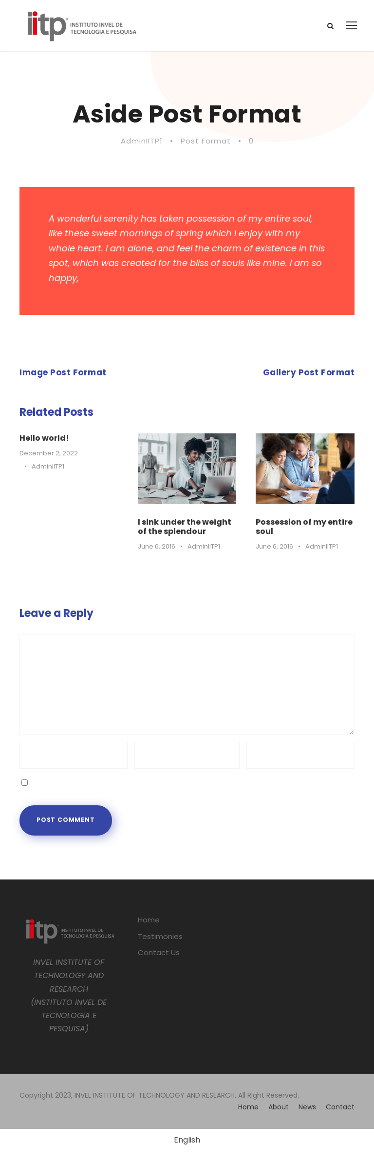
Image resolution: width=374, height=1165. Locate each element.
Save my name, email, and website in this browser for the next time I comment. (180, 782)
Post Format (206, 141)
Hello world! (44, 438)
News (307, 1107)
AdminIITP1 (142, 141)
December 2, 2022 (48, 453)
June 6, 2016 (156, 546)
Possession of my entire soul (304, 526)
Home (149, 920)
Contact (340, 1107)
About (278, 1107)
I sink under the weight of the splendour (184, 526)
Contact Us (159, 952)
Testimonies (160, 936)
